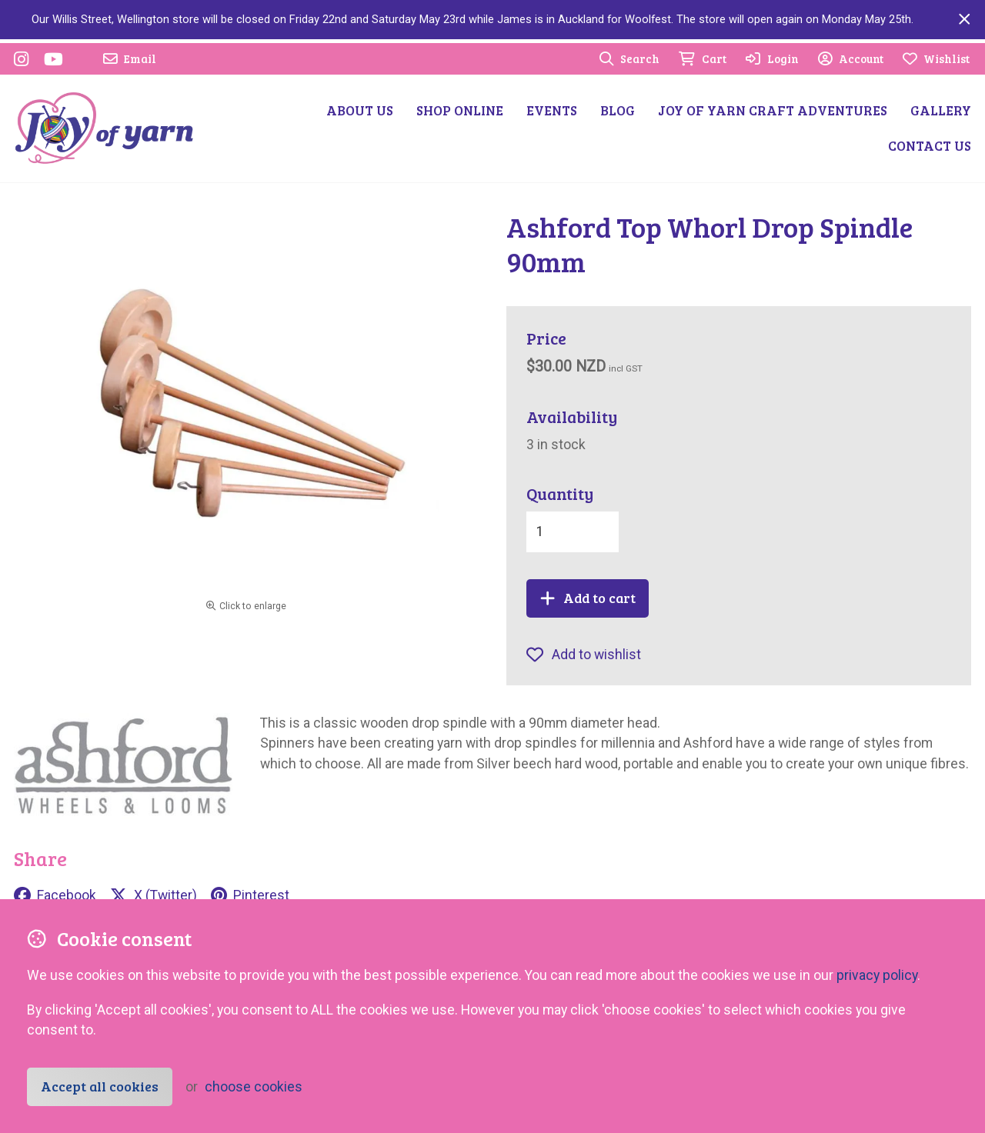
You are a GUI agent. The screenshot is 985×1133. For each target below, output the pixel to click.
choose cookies (253, 1087)
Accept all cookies (100, 1086)
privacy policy (876, 975)
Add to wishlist (583, 654)
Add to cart (588, 597)
